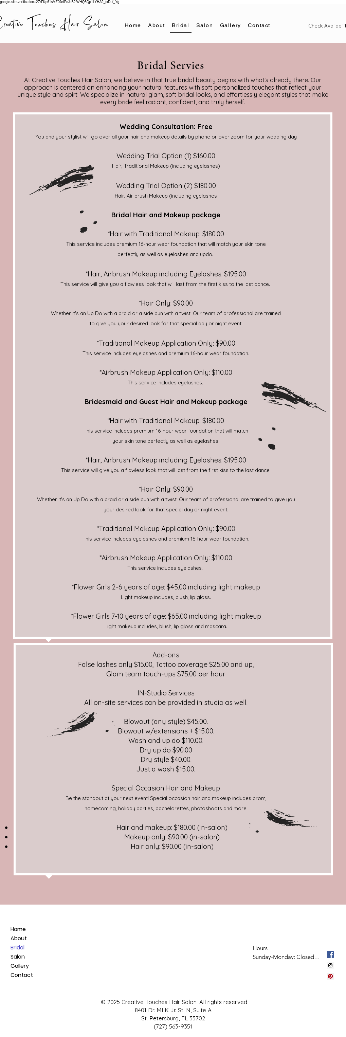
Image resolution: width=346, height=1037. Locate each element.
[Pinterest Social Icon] (330, 976)
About (19, 938)
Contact (22, 975)
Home (18, 929)
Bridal (17, 947)
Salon (18, 957)
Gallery (20, 966)
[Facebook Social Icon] (330, 954)
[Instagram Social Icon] (330, 965)
